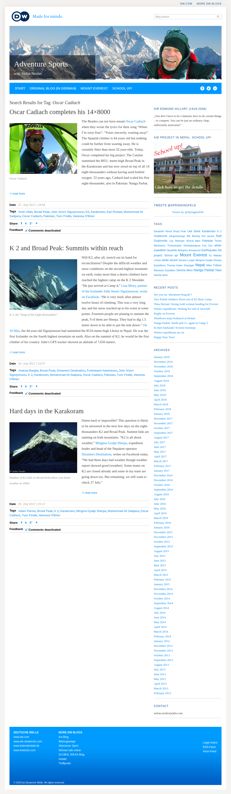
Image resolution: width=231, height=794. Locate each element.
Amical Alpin (193, 240)
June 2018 (160, 390)
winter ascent (170, 260)
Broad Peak (41, 211)
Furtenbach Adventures (102, 370)
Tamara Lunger (186, 260)
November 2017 (163, 423)
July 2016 (159, 499)
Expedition (170, 270)
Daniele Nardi (161, 275)
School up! (122, 88)
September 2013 (163, 660)
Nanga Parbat (204, 270)
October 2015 (162, 541)
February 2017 (162, 466)
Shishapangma (191, 245)
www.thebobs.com (24, 750)
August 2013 (161, 664)
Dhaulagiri (189, 265)
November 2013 (163, 650)
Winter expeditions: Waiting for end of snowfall (182, 308)
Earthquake (209, 250)
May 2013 (160, 679)
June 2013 (160, 674)
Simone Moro (184, 270)
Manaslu (159, 270)
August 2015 (161, 551)
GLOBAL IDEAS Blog (71, 754)
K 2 (30, 374)
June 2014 (160, 617)
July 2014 (159, 612)
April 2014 (160, 627)
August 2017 (161, 437)
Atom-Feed (209, 751)
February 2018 (162, 409)
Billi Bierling (193, 236)
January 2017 (162, 470)
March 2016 (161, 518)
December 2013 (163, 645)
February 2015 (162, 579)
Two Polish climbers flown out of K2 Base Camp (183, 299)
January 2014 (162, 641)
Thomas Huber (175, 265)
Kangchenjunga (177, 236)
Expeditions (160, 265)
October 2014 (162, 598)
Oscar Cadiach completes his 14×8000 (59, 111)
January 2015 (162, 584)
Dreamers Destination (71, 370)
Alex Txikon (214, 265)
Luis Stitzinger (177, 241)
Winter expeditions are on (169, 332)
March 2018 (161, 404)
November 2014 (163, 593)
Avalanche (160, 236)
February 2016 (162, 522)
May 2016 (160, 508)
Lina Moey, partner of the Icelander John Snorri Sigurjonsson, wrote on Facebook (114, 291)
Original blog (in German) (53, 88)
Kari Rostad (114, 211)
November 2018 (163, 366)
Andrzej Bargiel (28, 370)
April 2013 (160, 683)
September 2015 (163, 546)
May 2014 (160, 622)
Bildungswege (67, 741)
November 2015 (163, 537)
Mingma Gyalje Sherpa (111, 443)
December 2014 (163, 589)
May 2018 (160, 395)
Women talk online (70, 750)
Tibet (218, 270)
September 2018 (163, 376)
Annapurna (195, 250)
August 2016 (161, 494)
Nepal (200, 265)
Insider (63, 759)
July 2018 (159, 385)
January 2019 (162, 357)
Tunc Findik (63, 216)
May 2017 (160, 451)
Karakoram (98, 211)
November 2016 (163, 480)
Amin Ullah (25, 211)
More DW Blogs (209, 3)
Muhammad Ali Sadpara (65, 374)
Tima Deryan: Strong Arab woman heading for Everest (186, 304)
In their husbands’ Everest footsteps (175, 327)
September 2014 (163, 603)
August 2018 (161, 380)
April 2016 (160, 513)
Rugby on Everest (164, 313)
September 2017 (163, 432)
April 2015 (160, 570)
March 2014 (161, 631)
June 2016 (160, 503)
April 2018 (160, 399)
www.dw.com (21, 737)
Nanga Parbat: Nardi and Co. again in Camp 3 (181, 323)
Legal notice (210, 742)
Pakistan (49, 216)
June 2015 (160, 560)
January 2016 (162, 527)
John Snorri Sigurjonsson (67, 211)
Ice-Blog (64, 737)
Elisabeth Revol (163, 231)
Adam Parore (27, 511)
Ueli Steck (194, 231)
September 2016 (163, 489)
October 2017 (162, 428)
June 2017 (160, 447)
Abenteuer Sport (68, 745)
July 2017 (159, 442)
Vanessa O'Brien (84, 216)
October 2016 (162, 484)
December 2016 (163, 475)
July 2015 (159, 556)
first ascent (208, 236)
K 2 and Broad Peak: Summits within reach (66, 248)
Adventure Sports (41, 64)
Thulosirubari (174, 245)
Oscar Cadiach (136, 121)
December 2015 (163, 532)
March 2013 (161, 688)
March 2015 (161, 574)
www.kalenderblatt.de (26, 745)
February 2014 (162, 636)
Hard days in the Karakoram (46, 411)
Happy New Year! (164, 337)
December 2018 (163, 361)
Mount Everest (94, 88)
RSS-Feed (209, 747)
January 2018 (162, 413)
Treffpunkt (65, 763)
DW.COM (186, 3)
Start (20, 88)
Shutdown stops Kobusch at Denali (174, 318)
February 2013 (162, 693)
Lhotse (157, 260)
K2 (87, 211)
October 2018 (162, 371)
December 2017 (163, 418)
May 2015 (160, 565)
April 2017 (160, 456)
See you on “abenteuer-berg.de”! (173, 294)
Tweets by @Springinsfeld (187, 212)
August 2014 (161, 608)
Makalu (218, 255)
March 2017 (161, 461)
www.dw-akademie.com (28, 741)
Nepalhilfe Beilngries (177, 250)
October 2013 (162, 655)
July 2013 (159, 669)
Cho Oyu (207, 245)
